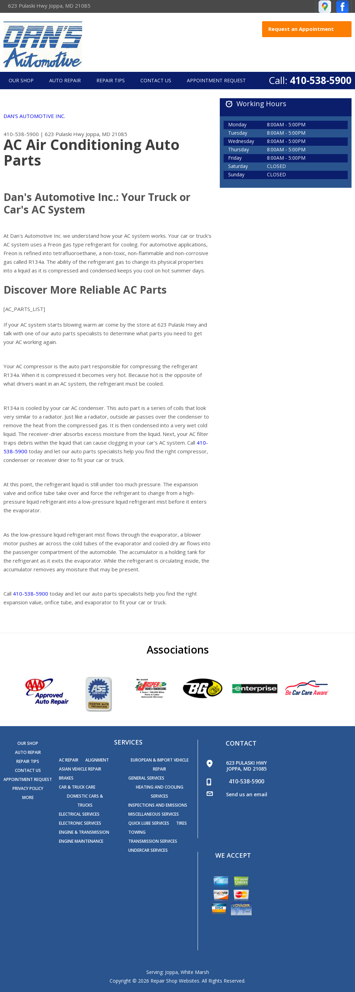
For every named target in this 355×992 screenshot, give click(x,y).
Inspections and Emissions (157, 805)
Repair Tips (110, 80)
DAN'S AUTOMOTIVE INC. (34, 115)
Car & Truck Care (77, 787)
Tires (181, 823)
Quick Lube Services (148, 823)
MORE (28, 797)
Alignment (97, 760)
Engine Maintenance (81, 841)
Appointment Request (216, 80)
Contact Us (155, 80)
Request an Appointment (308, 29)
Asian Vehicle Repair (80, 769)
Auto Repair (65, 80)
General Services (146, 778)
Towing (137, 832)
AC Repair (68, 760)
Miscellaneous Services (153, 814)
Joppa (171, 972)
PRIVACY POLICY (27, 788)
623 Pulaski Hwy (64, 134)
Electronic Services (80, 823)
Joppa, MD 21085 (106, 134)
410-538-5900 (321, 80)
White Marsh (195, 972)
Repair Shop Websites (174, 980)
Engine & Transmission (84, 832)
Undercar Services (148, 850)
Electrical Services (79, 814)
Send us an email (246, 794)
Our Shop (21, 80)
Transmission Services (152, 841)
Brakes (66, 778)
